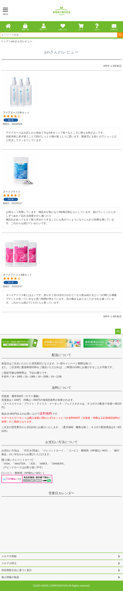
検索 (120, 35)
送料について (61, 387)
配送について (61, 355)
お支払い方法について (61, 442)
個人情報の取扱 (10, 577)
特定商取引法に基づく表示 (16, 570)
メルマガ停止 (9, 563)
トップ (4, 41)
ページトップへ (118, 331)
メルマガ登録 (9, 556)
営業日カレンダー (61, 493)
